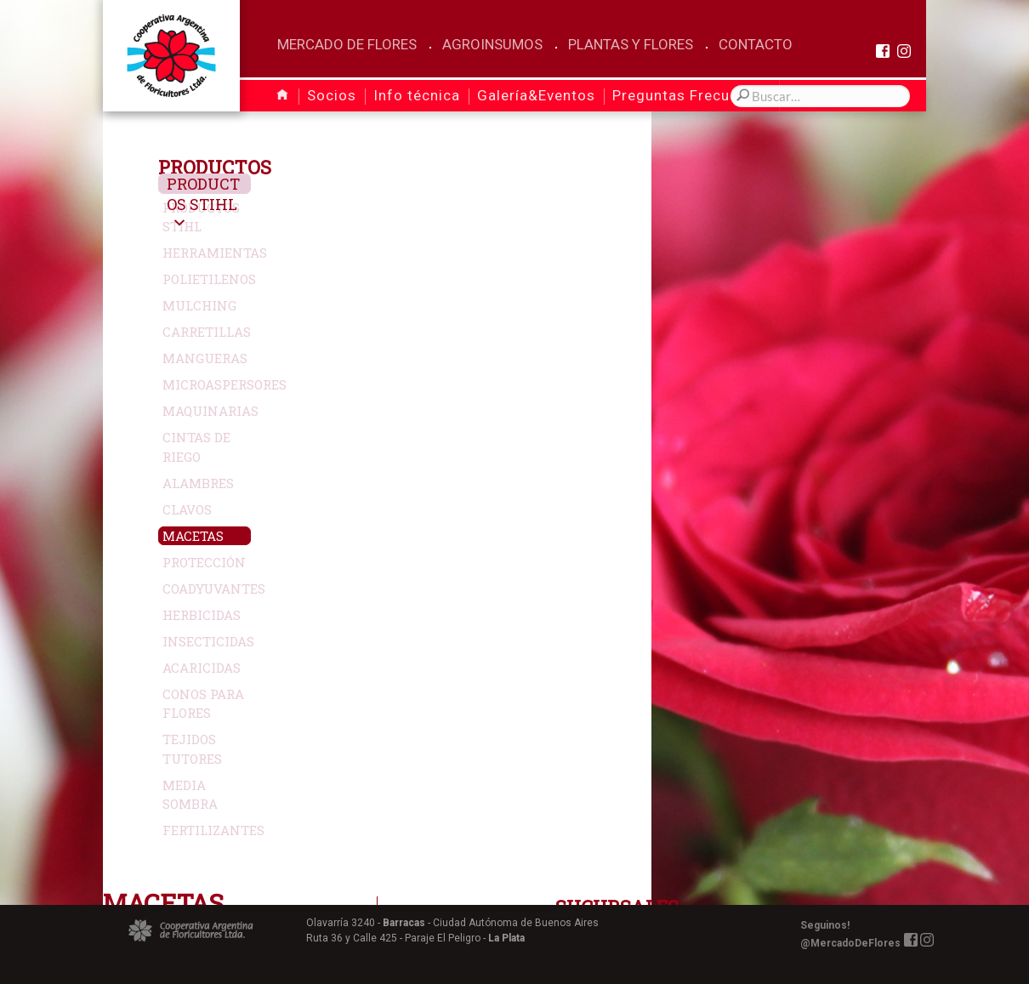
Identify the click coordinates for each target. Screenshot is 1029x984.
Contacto (756, 44)
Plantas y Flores (630, 44)
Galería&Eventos (536, 95)
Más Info (703, 402)
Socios (331, 95)
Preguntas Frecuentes (691, 95)
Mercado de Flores (347, 44)
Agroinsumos (492, 44)
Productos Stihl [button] (227, 204)
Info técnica (416, 95)
